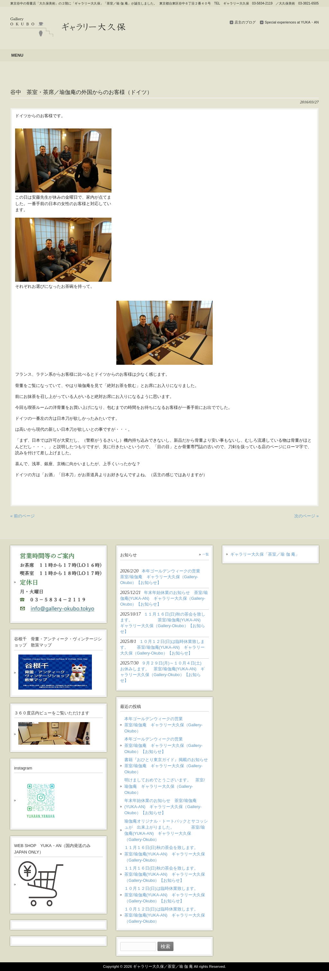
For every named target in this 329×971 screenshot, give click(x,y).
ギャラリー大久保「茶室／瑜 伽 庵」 (264, 554)
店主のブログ (245, 22)
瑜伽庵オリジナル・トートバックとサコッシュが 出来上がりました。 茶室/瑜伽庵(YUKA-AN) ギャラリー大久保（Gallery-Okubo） (166, 830)
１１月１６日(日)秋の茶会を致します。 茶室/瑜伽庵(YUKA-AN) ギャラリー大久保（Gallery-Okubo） (166, 853)
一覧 (205, 554)
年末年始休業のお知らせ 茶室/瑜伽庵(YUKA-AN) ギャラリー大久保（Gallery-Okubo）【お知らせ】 (162, 806)
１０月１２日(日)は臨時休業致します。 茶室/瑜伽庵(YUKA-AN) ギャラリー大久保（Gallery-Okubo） (165, 915)
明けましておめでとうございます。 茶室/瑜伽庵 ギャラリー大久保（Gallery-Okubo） (164, 786)
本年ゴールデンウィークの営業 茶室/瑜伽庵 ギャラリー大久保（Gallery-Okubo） (166, 724)
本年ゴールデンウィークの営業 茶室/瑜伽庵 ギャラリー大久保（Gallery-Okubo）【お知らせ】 (166, 745)
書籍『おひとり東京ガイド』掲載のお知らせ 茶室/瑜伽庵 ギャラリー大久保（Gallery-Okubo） (166, 765)
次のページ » (306, 516)
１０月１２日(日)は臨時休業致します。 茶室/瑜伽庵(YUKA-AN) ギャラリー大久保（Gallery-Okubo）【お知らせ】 (165, 894)
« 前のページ (22, 516)
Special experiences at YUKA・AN (292, 22)
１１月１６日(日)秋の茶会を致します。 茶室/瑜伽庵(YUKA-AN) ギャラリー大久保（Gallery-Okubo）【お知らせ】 (166, 874)
